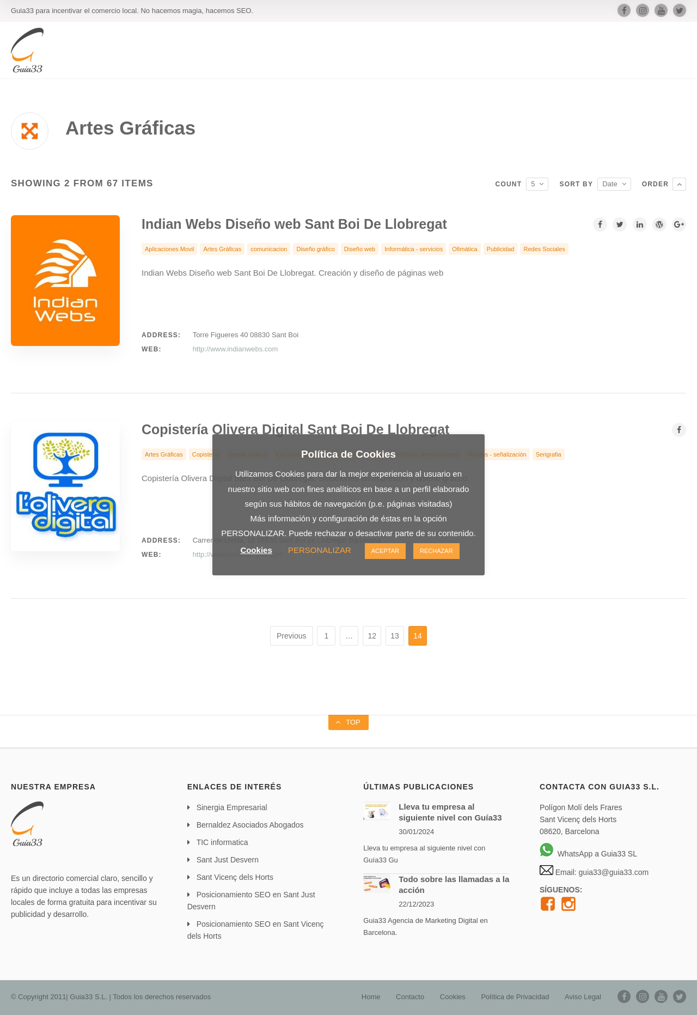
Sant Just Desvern (228, 859)
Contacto (410, 997)
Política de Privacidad (515, 997)
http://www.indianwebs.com (235, 349)
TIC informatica (222, 842)
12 (372, 635)
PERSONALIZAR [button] (319, 550)
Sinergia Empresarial (232, 807)
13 (394, 635)
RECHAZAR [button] (436, 551)
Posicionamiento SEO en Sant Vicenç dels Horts (255, 930)
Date (609, 184)
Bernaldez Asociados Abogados (250, 824)
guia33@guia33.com (613, 872)
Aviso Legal (583, 997)
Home (371, 997)
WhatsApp (566, 853)
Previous (291, 635)
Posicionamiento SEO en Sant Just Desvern (251, 900)
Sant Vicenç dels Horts (235, 877)
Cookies (453, 997)
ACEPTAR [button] (385, 551)
